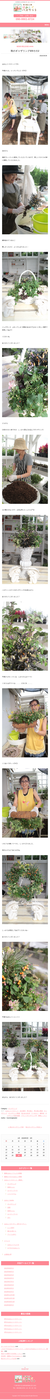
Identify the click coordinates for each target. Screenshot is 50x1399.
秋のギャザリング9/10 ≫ (34, 1127)
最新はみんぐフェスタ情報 (13, 1173)
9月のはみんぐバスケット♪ (13, 1319)
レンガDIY (10, 1228)
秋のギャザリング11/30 (8, 1358)
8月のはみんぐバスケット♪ (13, 1322)
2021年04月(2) (9, 1285)
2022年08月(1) (9, 1271)
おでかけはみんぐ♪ (13, 1248)
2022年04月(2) (9, 1275)
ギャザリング (12, 1108)
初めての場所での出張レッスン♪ (11, 1353)
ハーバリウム (11, 1194)
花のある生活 (25, 1113)
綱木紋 (42, 1113)
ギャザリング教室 (14, 1113)
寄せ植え (30, 1111)
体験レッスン (42, 1115)
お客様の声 (8, 1254)
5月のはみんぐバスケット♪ (13, 1329)
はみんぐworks (9, 1200)
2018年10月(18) (9, 1298)
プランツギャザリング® (29, 1115)
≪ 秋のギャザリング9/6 (16, 1127)
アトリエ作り (11, 1234)
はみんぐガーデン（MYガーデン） (15, 1224)
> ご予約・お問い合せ (25, 16)
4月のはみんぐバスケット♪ (13, 1325)
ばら (8, 1217)
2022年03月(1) (9, 1278)
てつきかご (35, 1113)
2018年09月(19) (9, 1301)
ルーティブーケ (12, 1190)
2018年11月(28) (9, 1295)
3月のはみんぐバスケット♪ (13, 1332)
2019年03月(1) (9, 1288)
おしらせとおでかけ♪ (8, 1346)
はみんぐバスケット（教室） (13, 1180)
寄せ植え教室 (38, 1111)
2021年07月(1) (9, 1281)
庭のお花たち (11, 1231)
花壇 (8, 1207)
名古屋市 (23, 1111)
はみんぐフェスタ (13, 1245)
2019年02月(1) (9, 1291)
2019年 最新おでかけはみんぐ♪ (12, 1356)
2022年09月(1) (9, 1268)
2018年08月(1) (9, 1305)
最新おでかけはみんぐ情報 (13, 1176)
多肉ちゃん (11, 1187)
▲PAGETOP (24, 1368)
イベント (7, 1241)
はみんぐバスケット (12, 1111)
